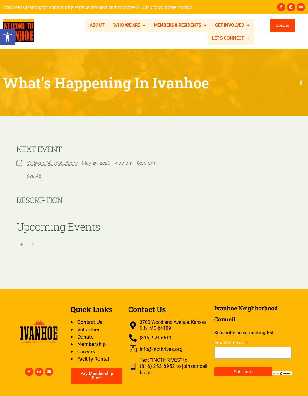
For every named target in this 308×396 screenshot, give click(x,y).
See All (34, 176)
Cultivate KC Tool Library (52, 163)
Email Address (231, 342)
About (97, 25)
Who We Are (129, 25)
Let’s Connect (230, 38)
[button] (7, 37)
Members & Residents (180, 25)
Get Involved (232, 25)
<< (22, 244)
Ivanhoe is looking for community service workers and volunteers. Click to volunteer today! (97, 7)
